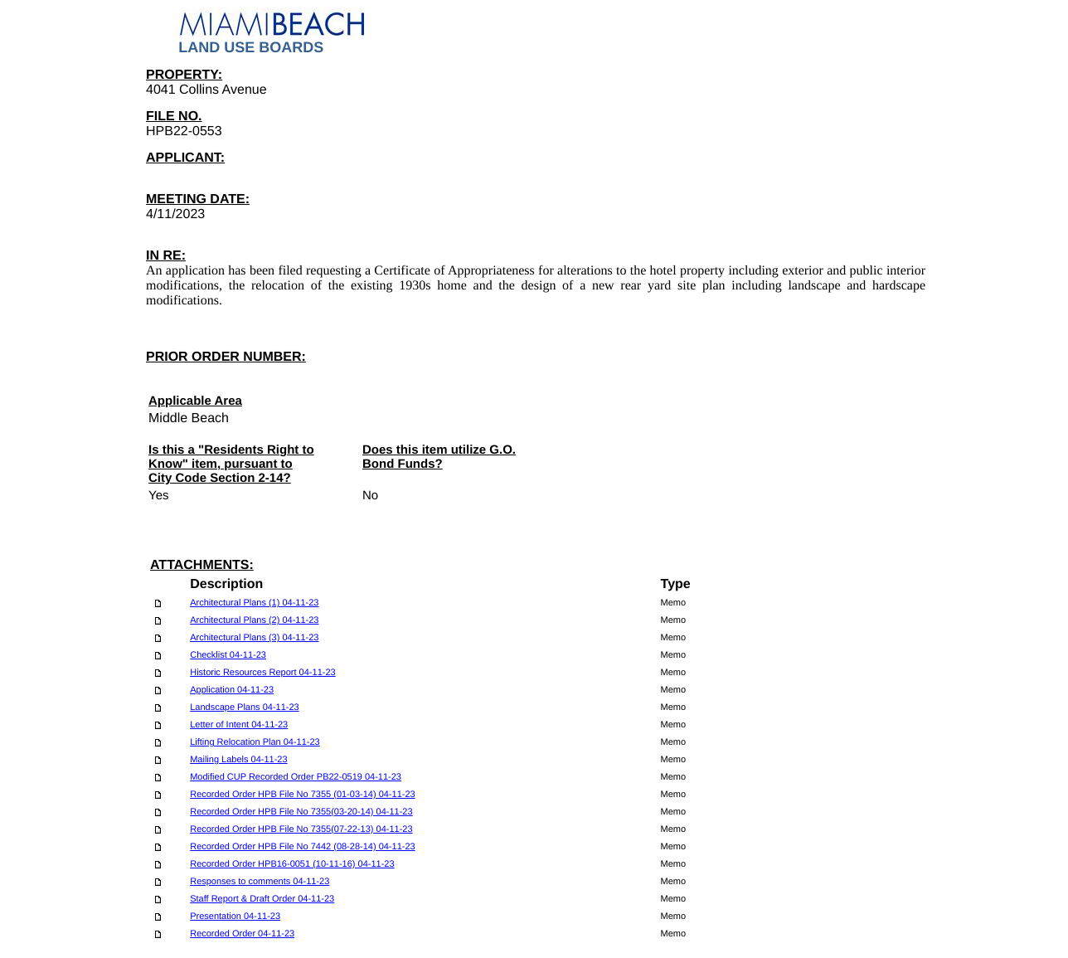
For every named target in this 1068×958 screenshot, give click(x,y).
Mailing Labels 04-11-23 (238, 760)
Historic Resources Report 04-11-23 (262, 673)
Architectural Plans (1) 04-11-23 (254, 603)
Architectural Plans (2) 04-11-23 (254, 620)
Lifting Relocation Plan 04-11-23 (255, 742)
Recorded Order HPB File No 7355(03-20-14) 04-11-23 (301, 812)
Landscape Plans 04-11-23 (244, 707)
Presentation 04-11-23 (235, 917)
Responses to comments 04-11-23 (259, 882)
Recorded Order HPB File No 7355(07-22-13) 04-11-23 (301, 829)
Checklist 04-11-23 (228, 655)
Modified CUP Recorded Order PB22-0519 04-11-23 (295, 777)
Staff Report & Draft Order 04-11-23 (262, 899)
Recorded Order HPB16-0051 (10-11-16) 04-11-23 (292, 864)
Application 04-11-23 (232, 690)
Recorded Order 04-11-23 (242, 934)
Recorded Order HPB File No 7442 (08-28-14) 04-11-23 (302, 847)
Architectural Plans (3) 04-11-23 (254, 638)
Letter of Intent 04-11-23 (239, 725)
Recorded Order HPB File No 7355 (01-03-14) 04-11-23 (302, 795)
